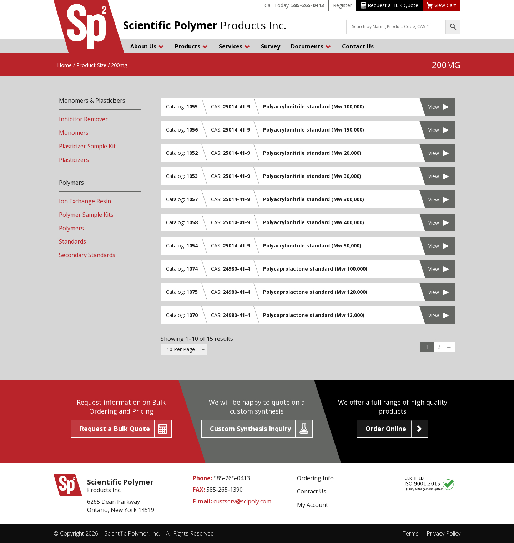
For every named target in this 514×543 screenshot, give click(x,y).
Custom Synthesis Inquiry (250, 428)
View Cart (441, 5)
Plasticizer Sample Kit (87, 146)
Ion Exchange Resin (85, 201)
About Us (147, 46)
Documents (311, 46)
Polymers (71, 228)
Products (191, 46)
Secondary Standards (87, 255)
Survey (270, 46)
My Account (312, 505)
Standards (72, 241)
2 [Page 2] (438, 347)
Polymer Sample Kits (86, 215)
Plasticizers (74, 160)
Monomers (74, 133)
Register (342, 5)
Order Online (386, 428)
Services (234, 46)
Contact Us (358, 46)
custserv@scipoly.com (242, 501)
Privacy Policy (443, 533)
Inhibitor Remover (83, 119)
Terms (411, 533)
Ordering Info (315, 478)
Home (64, 64)
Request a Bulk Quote (390, 5)
